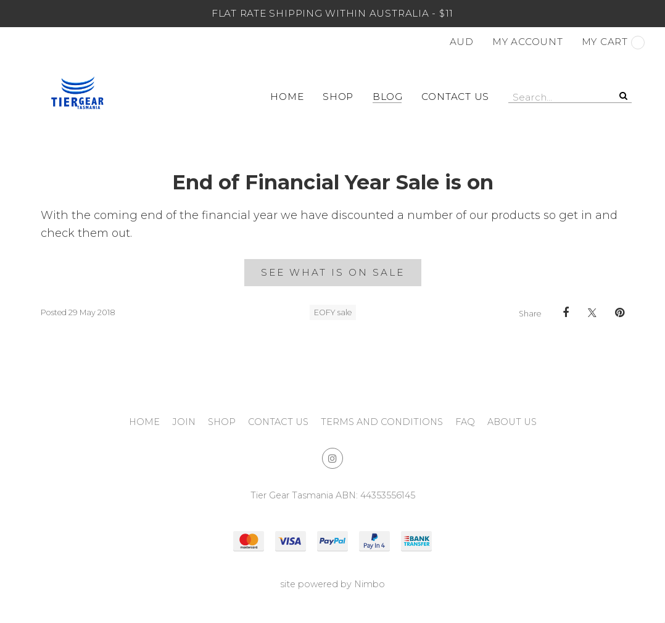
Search (622, 95)
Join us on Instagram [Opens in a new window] (332, 458)
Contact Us (455, 96)
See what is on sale (333, 272)
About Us (512, 421)
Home (287, 96)
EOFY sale (333, 312)
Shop (338, 96)
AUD (462, 41)
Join (184, 421)
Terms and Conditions (382, 421)
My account (527, 41)
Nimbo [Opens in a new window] (369, 584)
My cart (613, 42)
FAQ (465, 421)
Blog (388, 96)
